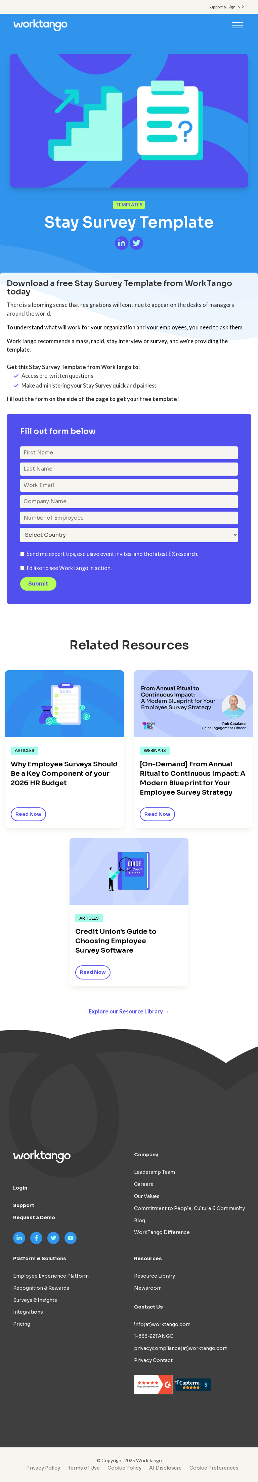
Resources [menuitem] (148, 1259)
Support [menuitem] (23, 1206)
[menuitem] (212, 1468)
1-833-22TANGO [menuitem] (154, 1336)
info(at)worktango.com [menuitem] (162, 1324)
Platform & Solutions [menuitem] (39, 1259)
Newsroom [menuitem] (148, 1288)
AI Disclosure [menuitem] (165, 1468)
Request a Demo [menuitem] (34, 1218)
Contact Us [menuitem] (148, 1307)
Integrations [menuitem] (28, 1312)
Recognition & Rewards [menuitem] (41, 1288)
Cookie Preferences (214, 1468)
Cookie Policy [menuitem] (124, 1468)
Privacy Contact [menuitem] (153, 1360)
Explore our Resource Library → (129, 1011)
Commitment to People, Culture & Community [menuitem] (189, 1208)
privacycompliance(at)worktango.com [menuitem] (180, 1349)
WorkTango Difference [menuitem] (162, 1233)
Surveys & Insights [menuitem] (35, 1300)
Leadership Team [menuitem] (154, 1172)
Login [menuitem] (20, 1188)
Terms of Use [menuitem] (84, 1468)
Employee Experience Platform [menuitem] (51, 1276)
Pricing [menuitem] (21, 1324)
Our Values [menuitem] (147, 1197)
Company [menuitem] (146, 1155)
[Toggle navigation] (237, 25)
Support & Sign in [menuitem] (224, 6)
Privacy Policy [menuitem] (43, 1468)
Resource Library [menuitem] (154, 1276)
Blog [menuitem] (139, 1220)
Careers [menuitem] (143, 1184)
